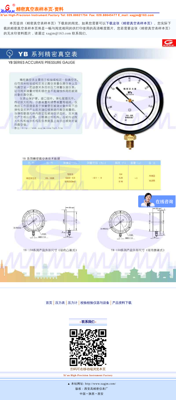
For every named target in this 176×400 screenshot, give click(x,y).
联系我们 (88, 322)
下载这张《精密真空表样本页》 (130, 23)
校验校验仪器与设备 (94, 302)
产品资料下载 (122, 302)
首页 (49, 302)
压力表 (60, 302)
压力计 (72, 302)
